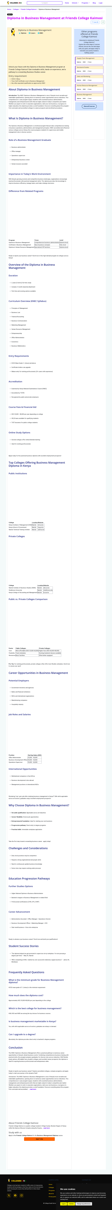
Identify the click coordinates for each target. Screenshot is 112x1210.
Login (100, 3)
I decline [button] (71, 1204)
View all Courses (89, 106)
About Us (51, 1193)
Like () (95, 22)
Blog (94, 3)
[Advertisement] (39, 51)
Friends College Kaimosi (29, 9)
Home (67, 3)
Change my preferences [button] (84, 1204)
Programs (52, 1190)
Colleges (16, 9)
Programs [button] (85, 3)
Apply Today (39, 1139)
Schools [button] (75, 3)
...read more (32, 1089)
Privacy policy (53, 1196)
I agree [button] (64, 1204)
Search (45, 3)
